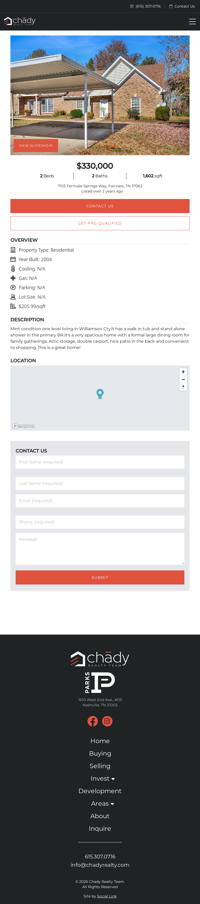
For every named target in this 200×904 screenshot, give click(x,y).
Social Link (107, 896)
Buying (100, 753)
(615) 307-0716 (145, 6)
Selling (100, 766)
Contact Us (182, 6)
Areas (100, 803)
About (100, 816)
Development (100, 791)
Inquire (100, 828)
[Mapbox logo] (23, 426)
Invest (100, 778)
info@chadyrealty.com (100, 865)
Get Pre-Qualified (100, 223)
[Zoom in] (183, 372)
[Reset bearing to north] (183, 387)
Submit (100, 577)
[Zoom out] (183, 379)
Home (100, 741)
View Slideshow (36, 145)
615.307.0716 (100, 856)
